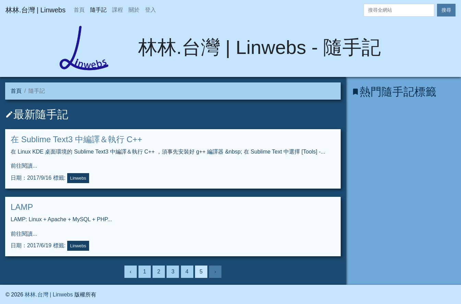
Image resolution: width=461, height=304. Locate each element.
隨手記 (98, 10)
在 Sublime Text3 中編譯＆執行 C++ (76, 139)
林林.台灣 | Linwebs (49, 294)
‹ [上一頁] (130, 271)
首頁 (79, 10)
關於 (134, 10)
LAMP (22, 207)
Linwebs (78, 178)
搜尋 (446, 10)
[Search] (399, 10)
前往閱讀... (24, 166)
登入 (150, 10)
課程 (117, 10)
